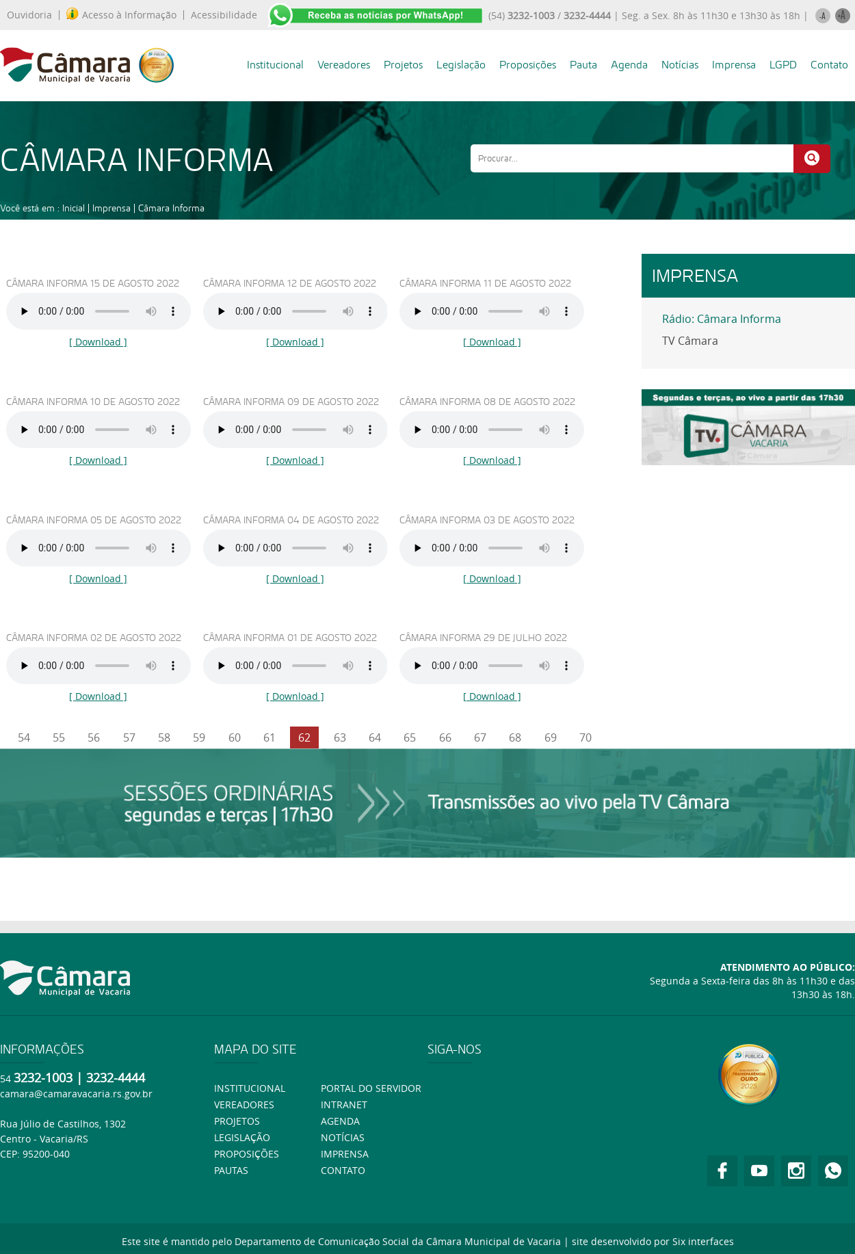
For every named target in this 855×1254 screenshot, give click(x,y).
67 (480, 737)
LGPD (783, 64)
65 (410, 737)
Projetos (403, 64)
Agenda (629, 64)
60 (234, 737)
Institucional (275, 64)
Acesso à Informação (121, 15)
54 (24, 737)
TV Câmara (690, 340)
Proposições (527, 64)
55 (59, 737)
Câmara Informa (171, 208)
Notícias (679, 64)
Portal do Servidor (371, 1088)
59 (199, 737)
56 (94, 737)
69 (550, 737)
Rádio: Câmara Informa (721, 318)
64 (375, 737)
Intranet (344, 1104)
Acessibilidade (224, 15)
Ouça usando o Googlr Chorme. (98, 311)
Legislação (461, 64)
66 (445, 737)
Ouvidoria (29, 15)
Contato (829, 64)
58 (164, 737)
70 (585, 737)
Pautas (231, 1170)
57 (129, 737)
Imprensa (734, 64)
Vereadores (343, 64)
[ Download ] (98, 341)
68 (515, 737)
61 (269, 737)
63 (340, 737)
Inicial (73, 208)
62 (304, 737)
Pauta (583, 64)
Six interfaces (703, 1241)
